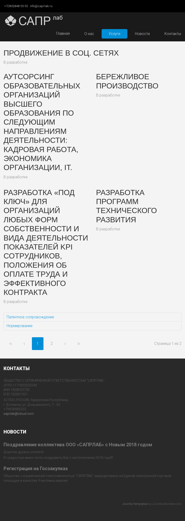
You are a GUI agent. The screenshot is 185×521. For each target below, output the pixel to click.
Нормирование (20, 326)
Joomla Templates (134, 504)
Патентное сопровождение (30, 317)
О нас (89, 33)
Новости (142, 33)
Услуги (114, 33)
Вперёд (65, 343)
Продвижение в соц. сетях (61, 53)
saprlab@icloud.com (19, 414)
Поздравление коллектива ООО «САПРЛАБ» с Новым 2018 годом (78, 444)
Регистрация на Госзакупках (36, 468)
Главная (63, 33)
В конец (79, 343)
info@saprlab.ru (41, 6)
